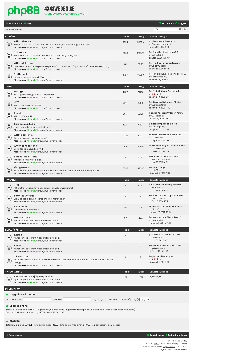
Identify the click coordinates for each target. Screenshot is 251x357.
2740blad (157, 115)
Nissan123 (157, 137)
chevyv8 (156, 237)
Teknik (9, 86)
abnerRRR (157, 148)
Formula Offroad (24, 195)
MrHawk (31, 47)
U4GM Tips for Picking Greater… (166, 184)
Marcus (39, 47)
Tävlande (10, 179)
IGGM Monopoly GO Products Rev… (167, 145)
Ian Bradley (182, 341)
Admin (155, 94)
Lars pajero (157, 126)
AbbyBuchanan (160, 159)
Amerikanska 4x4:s (26, 145)
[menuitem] (27, 23)
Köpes (18, 234)
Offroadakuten (23, 63)
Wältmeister (158, 105)
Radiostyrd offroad (25, 156)
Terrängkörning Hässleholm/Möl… (167, 73)
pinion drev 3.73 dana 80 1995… (165, 234)
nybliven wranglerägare (162, 41)
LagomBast (158, 65)
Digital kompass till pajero (163, 123)
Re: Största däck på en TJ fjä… (165, 102)
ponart (116, 325)
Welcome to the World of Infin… (166, 156)
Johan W (156, 220)
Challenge (20, 206)
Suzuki (18, 113)
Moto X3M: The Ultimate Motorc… (166, 206)
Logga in (14, 294)
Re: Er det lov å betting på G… (164, 52)
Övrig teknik (21, 167)
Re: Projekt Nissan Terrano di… (165, 91)
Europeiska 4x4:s (24, 124)
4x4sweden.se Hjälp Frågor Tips (33, 276)
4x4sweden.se (13, 271)
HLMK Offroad (158, 76)
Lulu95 (155, 170)
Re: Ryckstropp (157, 167)
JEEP (16, 102)
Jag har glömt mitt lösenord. (106, 299)
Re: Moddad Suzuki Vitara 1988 (165, 245)
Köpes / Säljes (13, 229)
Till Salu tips (21, 256)
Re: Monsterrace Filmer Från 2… (165, 217)
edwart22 (156, 55)
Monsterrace (22, 217)
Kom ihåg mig (130, 299)
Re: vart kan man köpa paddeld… (166, 195)
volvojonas (57, 47)
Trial (16, 184)
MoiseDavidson (159, 209)
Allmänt (10, 36)
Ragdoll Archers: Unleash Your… (166, 113)
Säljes (17, 245)
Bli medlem (30, 294)
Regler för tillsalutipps (161, 256)
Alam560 (156, 187)
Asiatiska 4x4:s (23, 134)
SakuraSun (157, 198)
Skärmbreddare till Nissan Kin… (165, 134)
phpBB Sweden (169, 346)
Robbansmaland (160, 44)
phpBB (156, 344)
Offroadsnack (22, 41)
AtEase (47, 47)
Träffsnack (21, 74)
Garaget (19, 91)
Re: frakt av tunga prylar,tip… (164, 63)
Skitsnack (20, 52)
